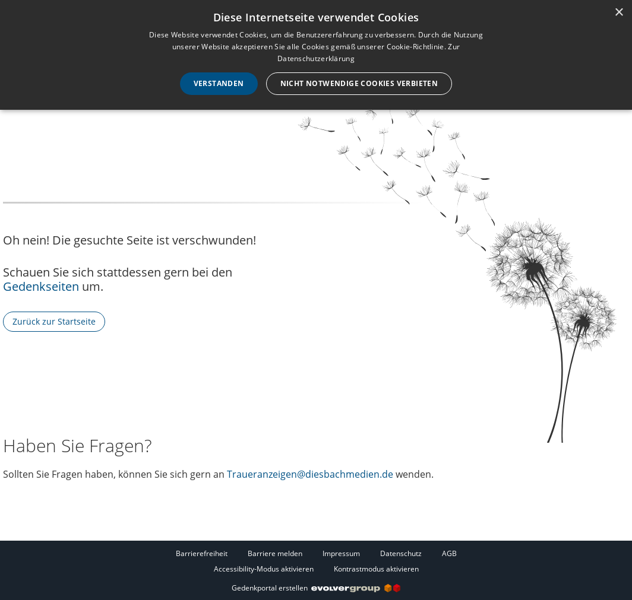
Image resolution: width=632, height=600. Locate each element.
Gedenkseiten (41, 286)
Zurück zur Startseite (54, 321)
